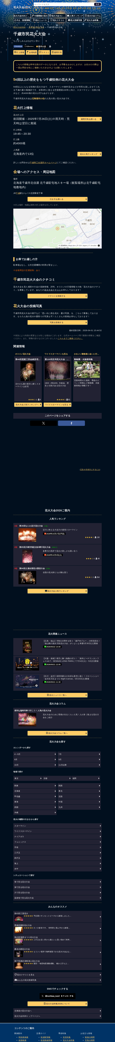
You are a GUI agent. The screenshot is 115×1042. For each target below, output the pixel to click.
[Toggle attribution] (98, 245)
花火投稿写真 (75, 20)
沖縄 (99, 8)
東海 (80, 8)
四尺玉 (17, 858)
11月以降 (63, 765)
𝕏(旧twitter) (29, 46)
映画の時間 (90, 1037)
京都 (45, 778)
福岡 (74, 778)
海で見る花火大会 (22, 882)
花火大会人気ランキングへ (27, 405)
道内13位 (41, 46)
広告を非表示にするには (90, 470)
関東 (47, 8)
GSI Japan (83, 246)
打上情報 (19, 52)
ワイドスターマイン (23, 831)
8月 (15, 759)
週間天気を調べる (88, 119)
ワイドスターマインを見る (56, 405)
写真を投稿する (56, 322)
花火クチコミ (57, 20)
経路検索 (22, 1040)
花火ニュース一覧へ (57, 695)
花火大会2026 (21, 7)
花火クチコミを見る (24, 974)
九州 (94, 8)
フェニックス (20, 842)
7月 (60, 754)
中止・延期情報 (22, 20)
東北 (63, 8)
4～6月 (17, 754)
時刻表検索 (23, 1037)
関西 (52, 8)
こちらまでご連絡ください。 (70, 338)
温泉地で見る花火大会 (24, 898)
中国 (84, 8)
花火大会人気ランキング (57, 591)
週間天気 (57, 52)
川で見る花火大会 (22, 892)
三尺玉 (17, 853)
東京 (16, 778)
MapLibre (72, 246)
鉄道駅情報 (45, 1037)
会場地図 (32, 52)
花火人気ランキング (88, 154)
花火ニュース (40, 20)
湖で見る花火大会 (22, 887)
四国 (89, 8)
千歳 (18, 193)
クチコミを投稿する (56, 296)
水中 (16, 869)
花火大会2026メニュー (21, 16)
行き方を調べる (56, 199)
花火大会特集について (92, 20)
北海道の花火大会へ (23, 1011)
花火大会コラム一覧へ (57, 733)
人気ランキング (75, 15)
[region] (57, 229)
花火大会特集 (68, 1040)
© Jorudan (93, 246)
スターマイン (20, 826)
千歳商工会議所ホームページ (43, 162)
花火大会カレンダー (57, 15)
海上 (16, 863)
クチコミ (44, 52)
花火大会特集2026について (57, 1003)
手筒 (16, 847)
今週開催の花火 (40, 15)
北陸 (75, 8)
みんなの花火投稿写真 (25, 980)
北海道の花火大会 (36, 27)
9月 (60, 759)
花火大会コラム (93, 15)
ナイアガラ (19, 837)
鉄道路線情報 (46, 1040)
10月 (16, 765)
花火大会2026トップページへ (27, 1016)
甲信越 (69, 8)
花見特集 (67, 1037)
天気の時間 (90, 1040)
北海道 (57, 8)
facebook (18, 46)
